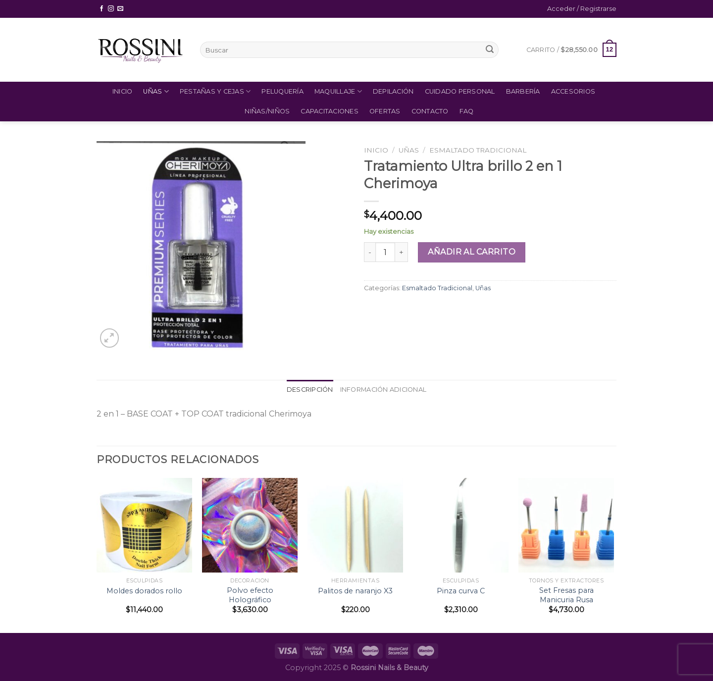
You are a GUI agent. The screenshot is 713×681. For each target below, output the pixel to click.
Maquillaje (338, 91)
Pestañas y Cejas (215, 91)
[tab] (310, 390)
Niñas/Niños (267, 111)
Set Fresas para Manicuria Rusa (566, 595)
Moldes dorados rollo (144, 590)
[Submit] (489, 50)
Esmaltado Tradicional (477, 150)
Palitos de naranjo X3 (355, 590)
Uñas (155, 91)
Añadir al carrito (471, 252)
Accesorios (573, 91)
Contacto (430, 111)
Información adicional (383, 389)
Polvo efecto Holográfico (250, 595)
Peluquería (282, 91)
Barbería (523, 91)
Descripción (310, 389)
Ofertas (385, 111)
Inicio (122, 91)
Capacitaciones (329, 111)
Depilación (393, 91)
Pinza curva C (461, 590)
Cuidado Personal (460, 91)
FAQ (466, 111)
